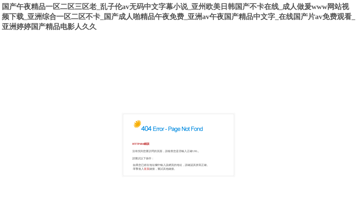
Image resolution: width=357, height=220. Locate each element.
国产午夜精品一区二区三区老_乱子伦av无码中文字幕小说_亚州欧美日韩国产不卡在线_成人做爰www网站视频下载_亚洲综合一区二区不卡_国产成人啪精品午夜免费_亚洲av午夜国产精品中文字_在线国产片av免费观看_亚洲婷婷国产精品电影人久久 (178, 16)
